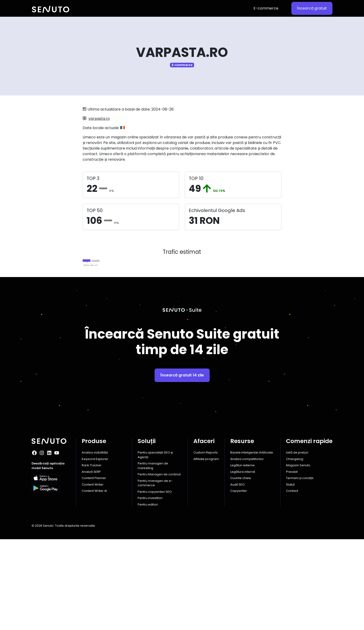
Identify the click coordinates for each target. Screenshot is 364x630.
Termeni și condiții (299, 569)
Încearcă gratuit (312, 8)
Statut (290, 575)
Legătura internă (242, 562)
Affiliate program (206, 550)
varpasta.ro (99, 118)
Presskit (292, 562)
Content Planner (94, 569)
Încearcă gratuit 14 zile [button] (182, 466)
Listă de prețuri (297, 543)
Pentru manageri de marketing (153, 556)
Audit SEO (237, 575)
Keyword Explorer (95, 550)
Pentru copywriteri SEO (155, 582)
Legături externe (242, 556)
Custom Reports (205, 543)
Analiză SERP (91, 562)
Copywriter (238, 581)
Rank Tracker (91, 556)
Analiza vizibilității (95, 543)
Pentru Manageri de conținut (159, 565)
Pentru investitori (150, 589)
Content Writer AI (94, 581)
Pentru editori (148, 595)
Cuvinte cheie (240, 569)
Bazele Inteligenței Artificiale (251, 543)
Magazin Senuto (298, 556)
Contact (292, 581)
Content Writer (93, 575)
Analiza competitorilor (247, 550)
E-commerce (266, 8)
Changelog (294, 550)
